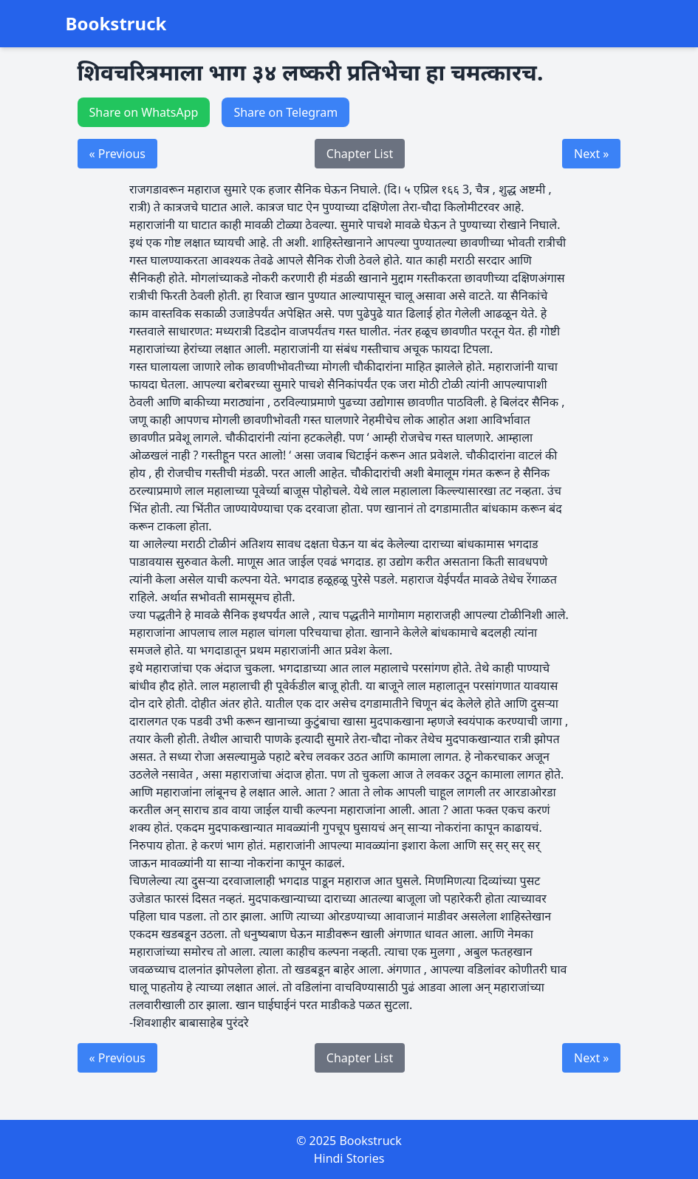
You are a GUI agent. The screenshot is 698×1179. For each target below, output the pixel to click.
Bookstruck (116, 23)
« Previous (117, 154)
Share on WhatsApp (144, 112)
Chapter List (359, 154)
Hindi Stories (349, 1158)
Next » (591, 154)
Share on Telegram (285, 112)
